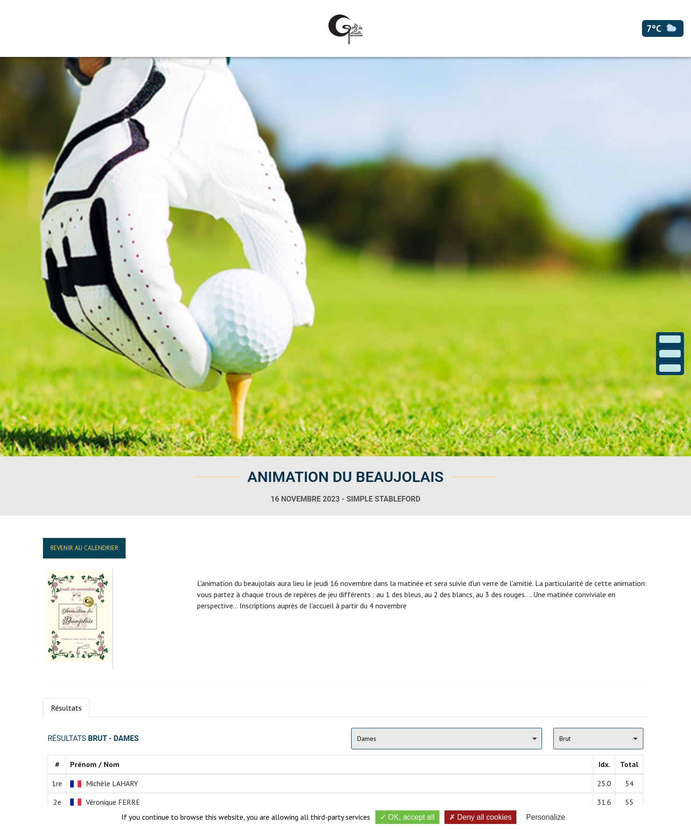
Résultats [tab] (66, 707)
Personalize (545, 817)
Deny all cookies (480, 817)
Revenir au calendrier (84, 548)
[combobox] (446, 738)
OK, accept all (407, 817)
